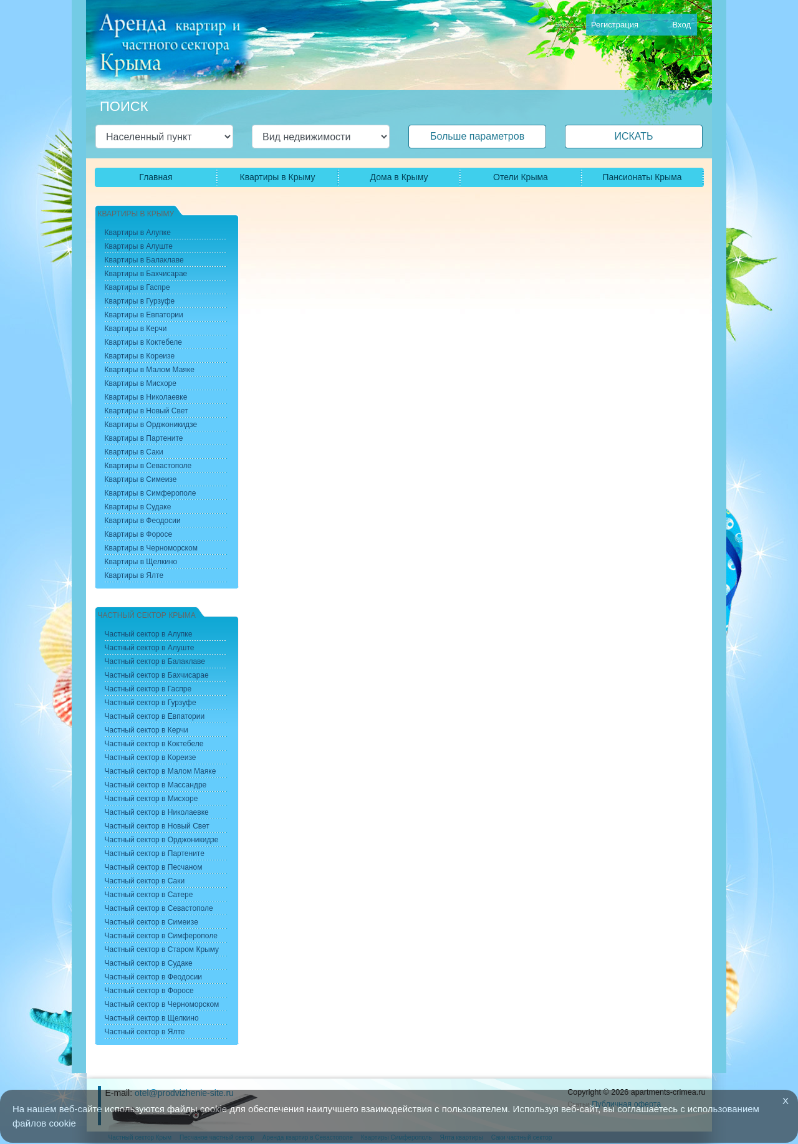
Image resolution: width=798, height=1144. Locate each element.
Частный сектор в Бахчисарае (157, 675)
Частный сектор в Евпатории (155, 716)
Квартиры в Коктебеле (144, 342)
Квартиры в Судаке (138, 506)
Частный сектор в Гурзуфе (150, 702)
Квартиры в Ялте (134, 575)
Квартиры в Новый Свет (146, 410)
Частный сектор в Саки (145, 881)
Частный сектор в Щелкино (152, 1018)
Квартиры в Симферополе (150, 493)
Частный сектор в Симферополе (161, 935)
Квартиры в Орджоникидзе (151, 424)
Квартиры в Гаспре (137, 287)
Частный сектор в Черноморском (162, 1004)
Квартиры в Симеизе (141, 479)
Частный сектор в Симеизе (151, 922)
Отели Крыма (520, 177)
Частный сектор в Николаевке (157, 812)
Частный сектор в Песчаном (154, 867)
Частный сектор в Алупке (149, 634)
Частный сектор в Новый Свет (157, 826)
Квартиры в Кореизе (140, 356)
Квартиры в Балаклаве (144, 260)
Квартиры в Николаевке (146, 397)
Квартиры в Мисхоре (140, 383)
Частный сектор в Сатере (149, 894)
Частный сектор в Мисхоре (151, 798)
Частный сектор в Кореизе (150, 757)
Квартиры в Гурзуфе (140, 301)
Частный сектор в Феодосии (154, 977)
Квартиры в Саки (134, 452)
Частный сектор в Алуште (150, 647)
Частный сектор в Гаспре (148, 689)
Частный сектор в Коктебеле (154, 743)
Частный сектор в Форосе (149, 990)
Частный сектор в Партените (154, 853)
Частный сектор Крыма (147, 615)
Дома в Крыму (399, 177)
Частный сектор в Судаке (149, 963)
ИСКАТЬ (633, 136)
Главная (155, 177)
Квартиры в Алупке (138, 232)
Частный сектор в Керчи (146, 730)
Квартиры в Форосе (139, 534)
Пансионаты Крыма (641, 177)
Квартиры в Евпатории (144, 314)
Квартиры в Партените (144, 438)
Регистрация (614, 24)
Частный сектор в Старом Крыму (162, 949)
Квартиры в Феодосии (143, 520)
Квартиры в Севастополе (148, 465)
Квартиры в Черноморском (151, 548)
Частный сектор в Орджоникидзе (162, 839)
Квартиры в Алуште (139, 246)
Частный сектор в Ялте (145, 1031)
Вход (682, 24)
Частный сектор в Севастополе (159, 908)
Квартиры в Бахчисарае (146, 273)
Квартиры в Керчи (136, 328)
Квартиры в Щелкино (141, 561)
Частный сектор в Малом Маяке (160, 771)
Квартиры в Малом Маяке (150, 369)
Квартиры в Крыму (277, 177)
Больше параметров (477, 136)
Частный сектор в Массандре (156, 785)
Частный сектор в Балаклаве (155, 661)
